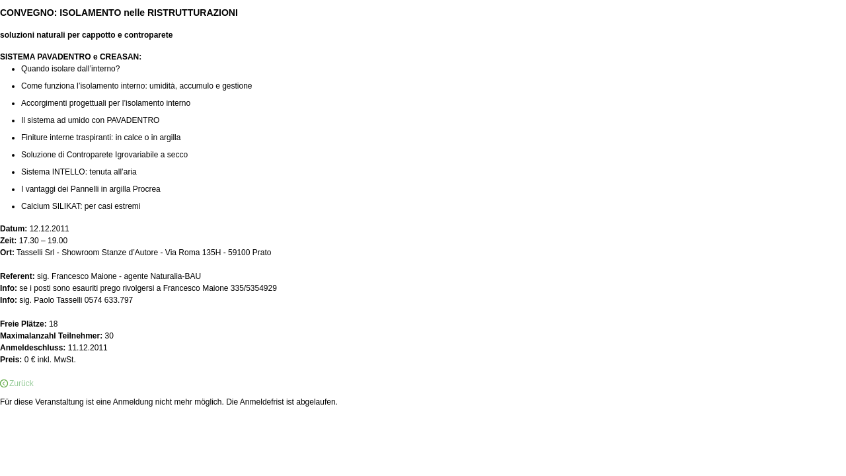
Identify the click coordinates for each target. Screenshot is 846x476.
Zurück (21, 383)
